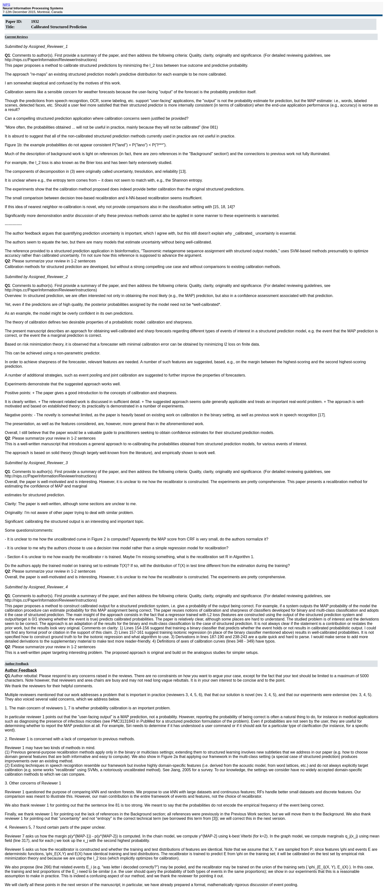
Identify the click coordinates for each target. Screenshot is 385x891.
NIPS (6, 4)
